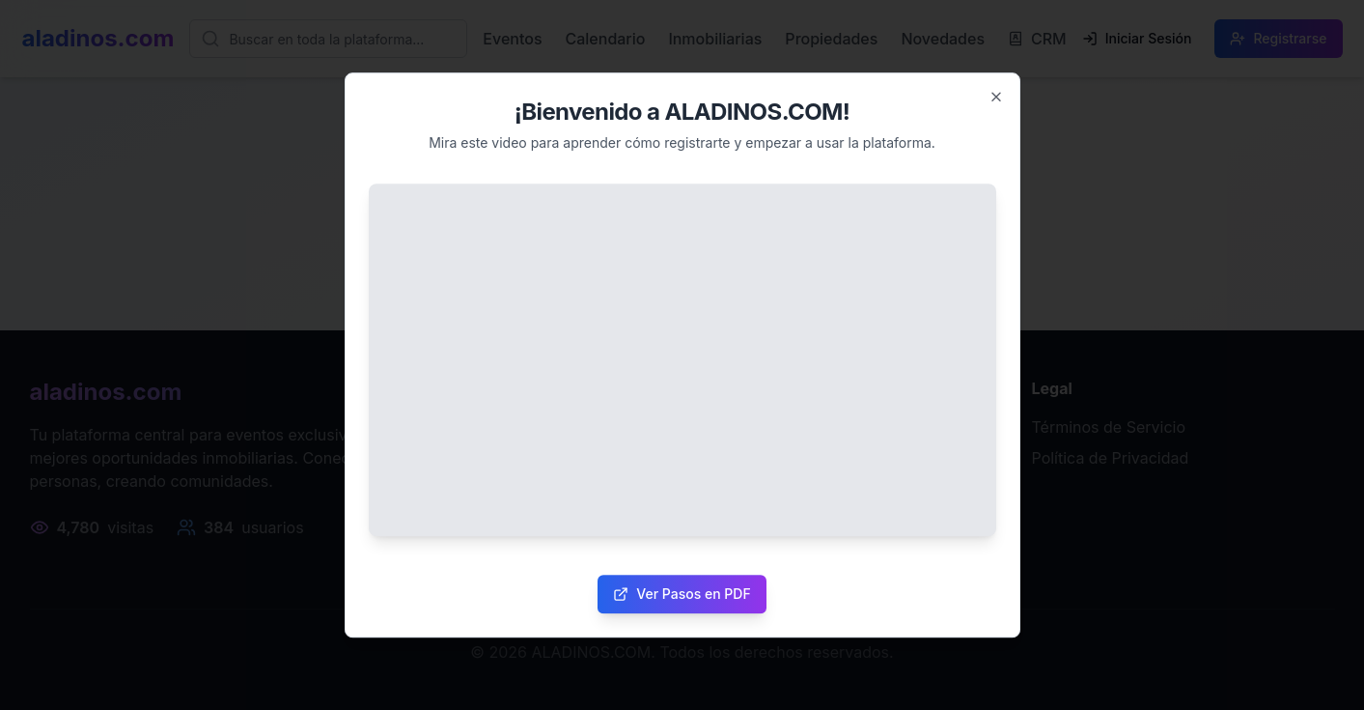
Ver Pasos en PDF (681, 593)
